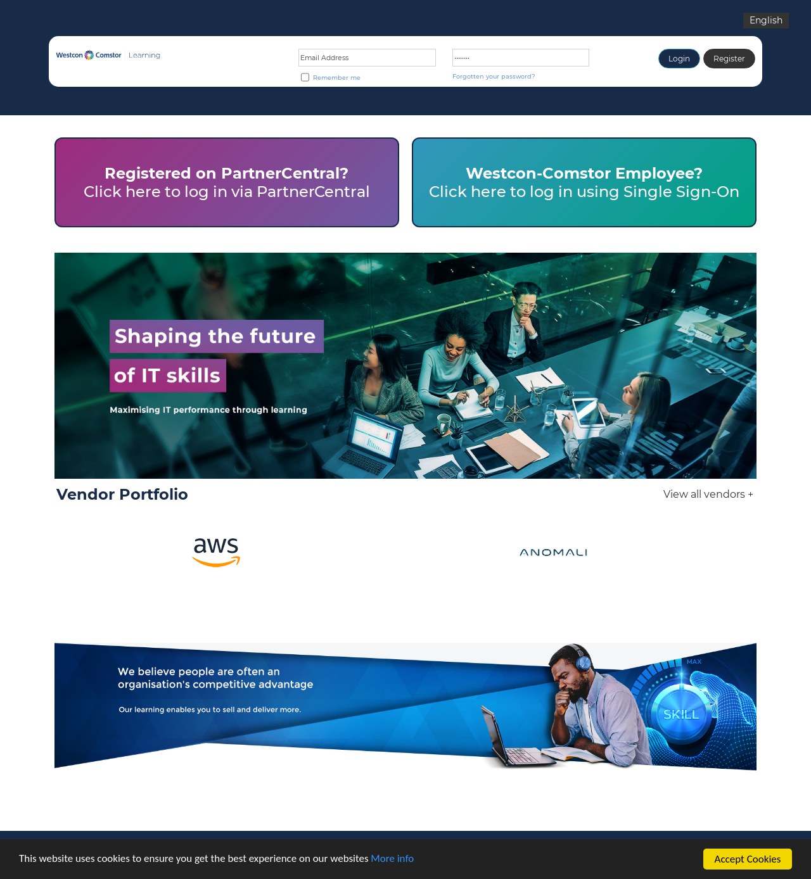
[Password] (521, 57)
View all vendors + (708, 494)
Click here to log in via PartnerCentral (227, 182)
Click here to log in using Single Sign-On (584, 182)
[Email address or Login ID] (367, 57)
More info (393, 861)
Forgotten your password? (493, 76)
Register (729, 58)
